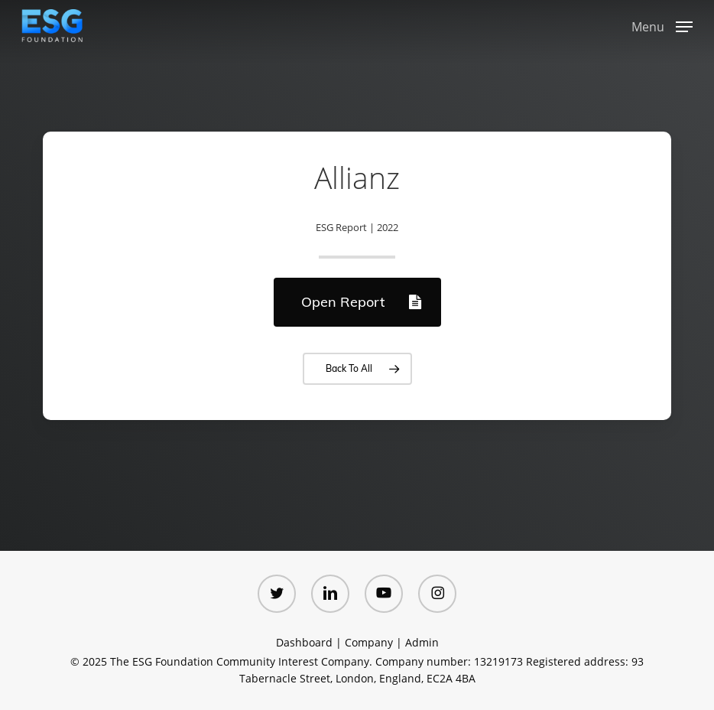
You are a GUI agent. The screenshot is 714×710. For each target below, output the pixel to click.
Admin (422, 642)
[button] (662, 24)
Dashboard (304, 642)
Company (369, 642)
